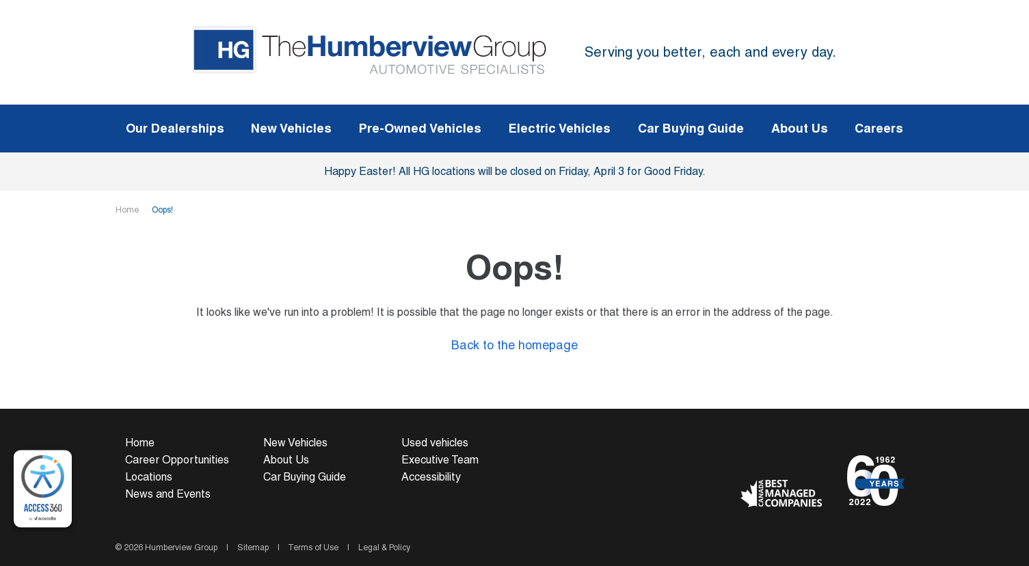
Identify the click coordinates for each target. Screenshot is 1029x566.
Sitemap (253, 547)
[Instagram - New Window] (800, 457)
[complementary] (43, 489)
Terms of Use (313, 547)
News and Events (168, 493)
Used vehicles (434, 442)
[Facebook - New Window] (752, 457)
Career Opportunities (177, 459)
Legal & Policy (383, 547)
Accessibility (431, 476)
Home (128, 210)
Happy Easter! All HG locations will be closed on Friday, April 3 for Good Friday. (515, 171)
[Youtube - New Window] (776, 457)
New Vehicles (295, 442)
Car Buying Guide (304, 476)
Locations (148, 476)
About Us (286, 459)
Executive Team (440, 459)
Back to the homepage (514, 345)
